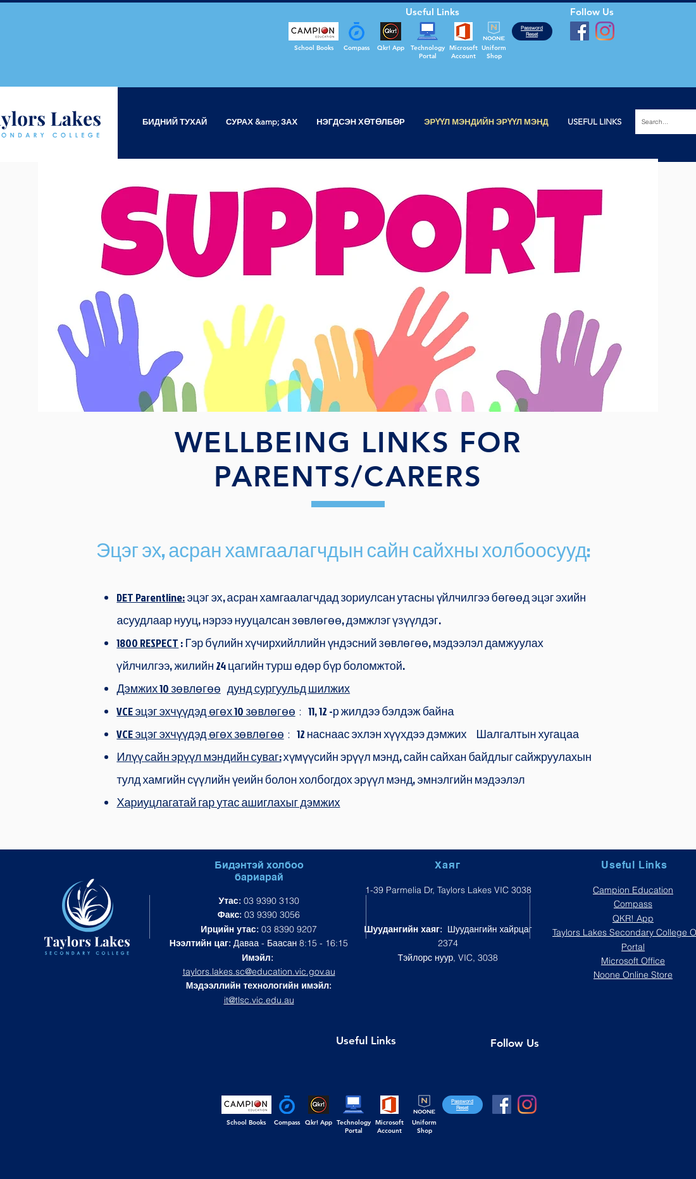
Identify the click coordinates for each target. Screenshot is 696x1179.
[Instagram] (604, 31)
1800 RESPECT (147, 643)
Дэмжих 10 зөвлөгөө (168, 688)
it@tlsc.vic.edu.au (259, 1000)
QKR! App (633, 918)
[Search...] (662, 121)
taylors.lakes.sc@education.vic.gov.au (259, 971)
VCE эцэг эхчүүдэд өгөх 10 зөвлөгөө (205, 711)
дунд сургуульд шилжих (288, 688)
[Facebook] (579, 31)
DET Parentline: (150, 597)
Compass (633, 904)
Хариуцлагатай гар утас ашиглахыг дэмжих (228, 802)
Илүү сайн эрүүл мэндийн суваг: (198, 757)
